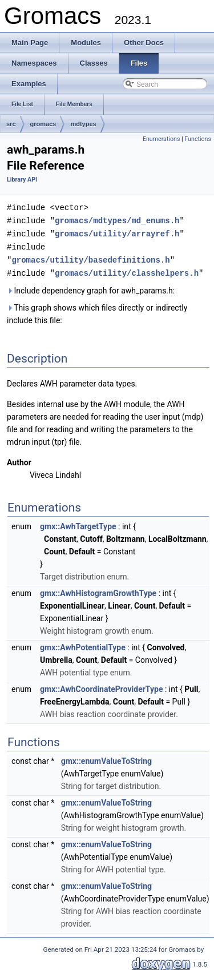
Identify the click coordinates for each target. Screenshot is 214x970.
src (11, 123)
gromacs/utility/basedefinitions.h (90, 257)
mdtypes (83, 123)
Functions (197, 139)
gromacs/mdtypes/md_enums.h (117, 219)
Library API (22, 179)
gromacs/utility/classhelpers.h (127, 269)
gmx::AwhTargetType (78, 523)
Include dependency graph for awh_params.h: (91, 287)
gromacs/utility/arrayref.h (117, 232)
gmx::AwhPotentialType (83, 644)
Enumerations (161, 139)
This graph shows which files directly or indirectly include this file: (97, 310)
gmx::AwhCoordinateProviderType (101, 685)
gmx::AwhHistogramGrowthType (98, 589)
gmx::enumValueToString (106, 757)
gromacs (43, 123)
